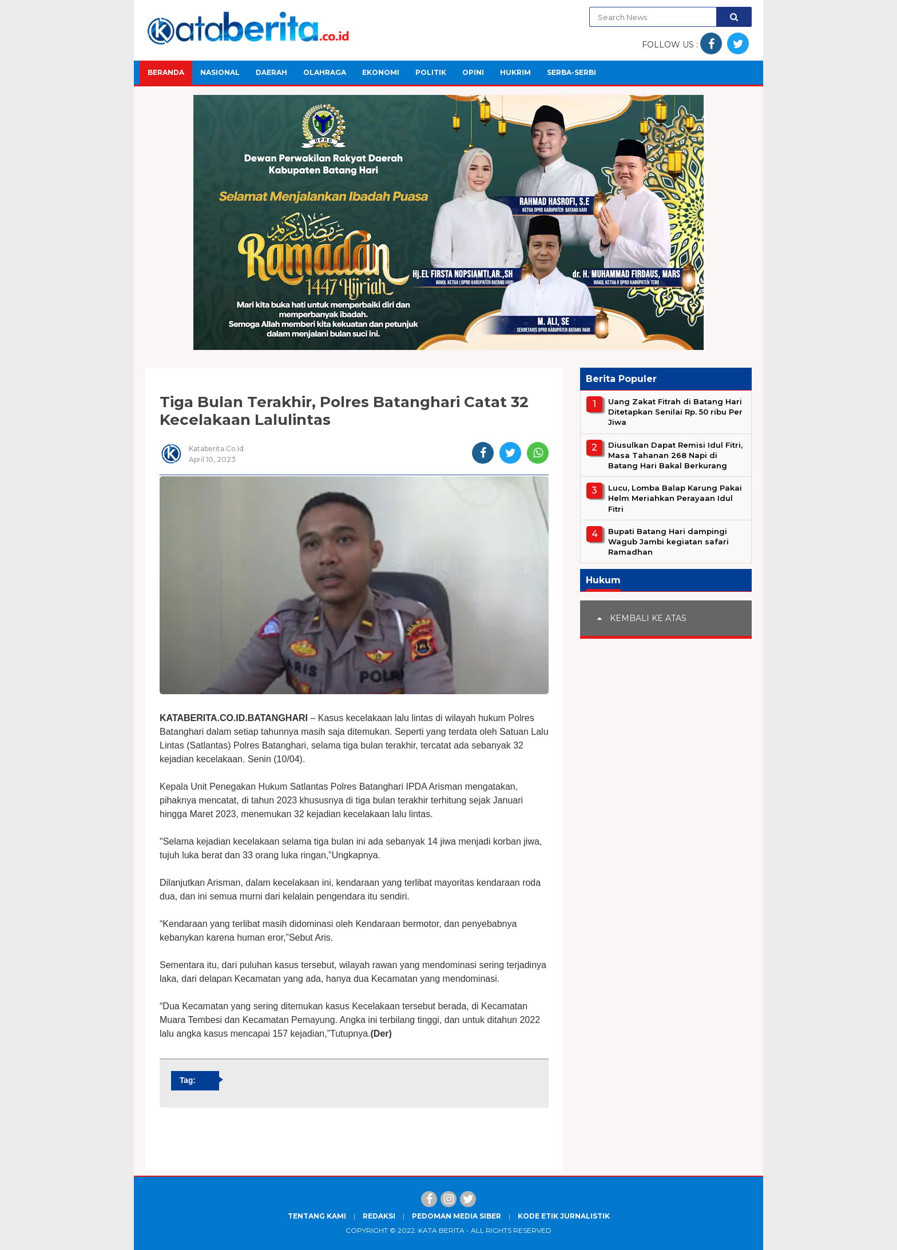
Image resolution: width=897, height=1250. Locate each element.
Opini (473, 72)
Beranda (166, 72)
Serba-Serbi (571, 72)
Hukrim (515, 72)
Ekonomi (380, 72)
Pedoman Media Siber (456, 1216)
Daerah (271, 72)
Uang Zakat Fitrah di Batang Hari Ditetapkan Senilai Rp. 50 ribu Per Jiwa (675, 412)
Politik (430, 72)
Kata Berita (441, 1230)
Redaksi (379, 1216)
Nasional (220, 72)
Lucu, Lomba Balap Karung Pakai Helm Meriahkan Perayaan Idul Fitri (675, 498)
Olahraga (324, 72)
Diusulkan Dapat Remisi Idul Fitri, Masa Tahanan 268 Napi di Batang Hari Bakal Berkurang (675, 455)
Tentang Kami (317, 1216)
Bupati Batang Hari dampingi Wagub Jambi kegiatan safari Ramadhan (668, 541)
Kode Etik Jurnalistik (564, 1216)
